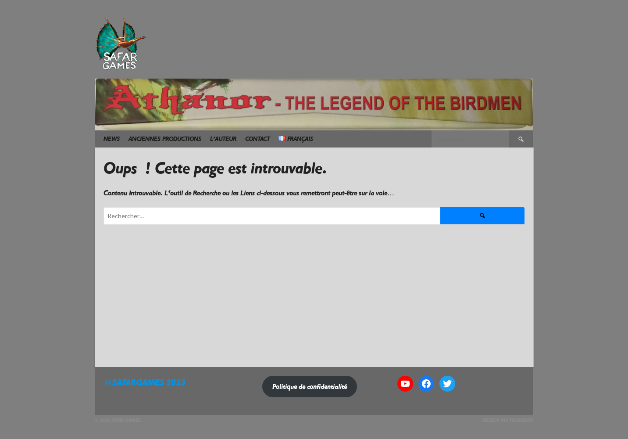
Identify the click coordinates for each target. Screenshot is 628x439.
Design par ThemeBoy (508, 420)
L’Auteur (223, 139)
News (111, 139)
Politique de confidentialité (309, 386)
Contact (257, 139)
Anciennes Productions (164, 139)
